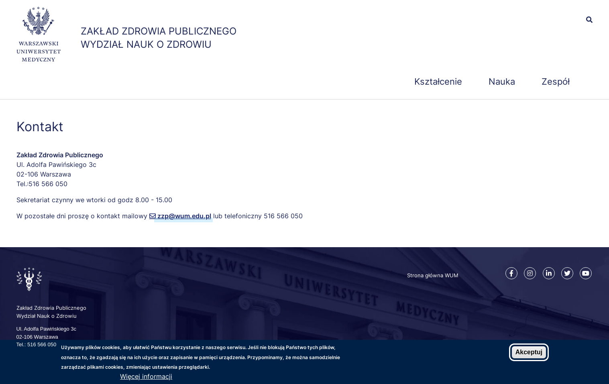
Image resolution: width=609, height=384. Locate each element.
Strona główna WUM (432, 275)
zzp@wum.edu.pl (184, 216)
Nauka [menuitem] (502, 81)
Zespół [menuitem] (556, 81)
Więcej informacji (146, 377)
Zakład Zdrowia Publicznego (158, 31)
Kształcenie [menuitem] (438, 81)
